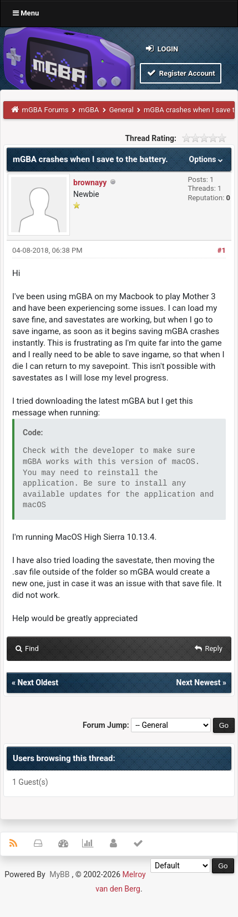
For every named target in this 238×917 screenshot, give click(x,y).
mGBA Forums (45, 110)
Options (207, 159)
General (121, 110)
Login (161, 48)
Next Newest (198, 682)
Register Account (180, 72)
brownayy (90, 182)
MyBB (59, 874)
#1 (221, 250)
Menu (26, 13)
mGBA (89, 110)
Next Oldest (37, 682)
